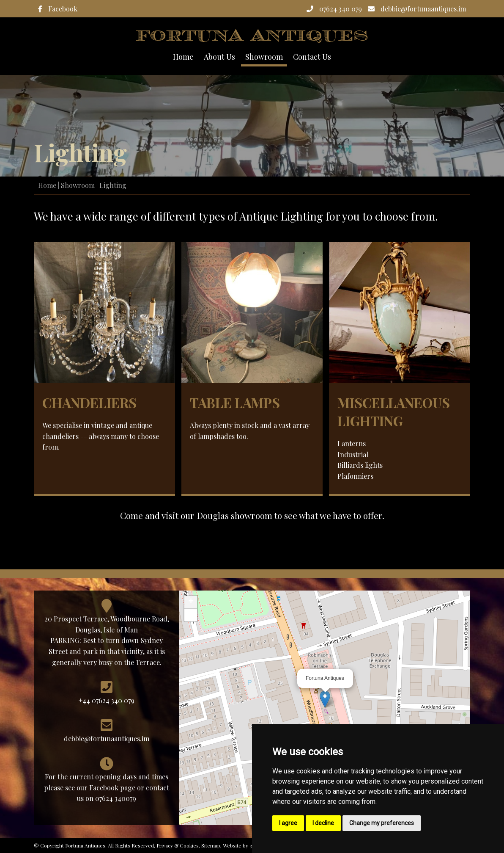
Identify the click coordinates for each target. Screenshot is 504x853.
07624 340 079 (334, 8)
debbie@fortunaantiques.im (417, 8)
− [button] (191, 615)
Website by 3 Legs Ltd (248, 845)
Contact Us (312, 57)
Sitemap (210, 845)
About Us (219, 57)
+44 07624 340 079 (106, 700)
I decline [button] (323, 823)
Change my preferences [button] (381, 823)
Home (183, 57)
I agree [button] (288, 823)
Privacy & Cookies (177, 845)
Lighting (112, 185)
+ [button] (191, 602)
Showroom (78, 185)
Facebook (57, 8)
